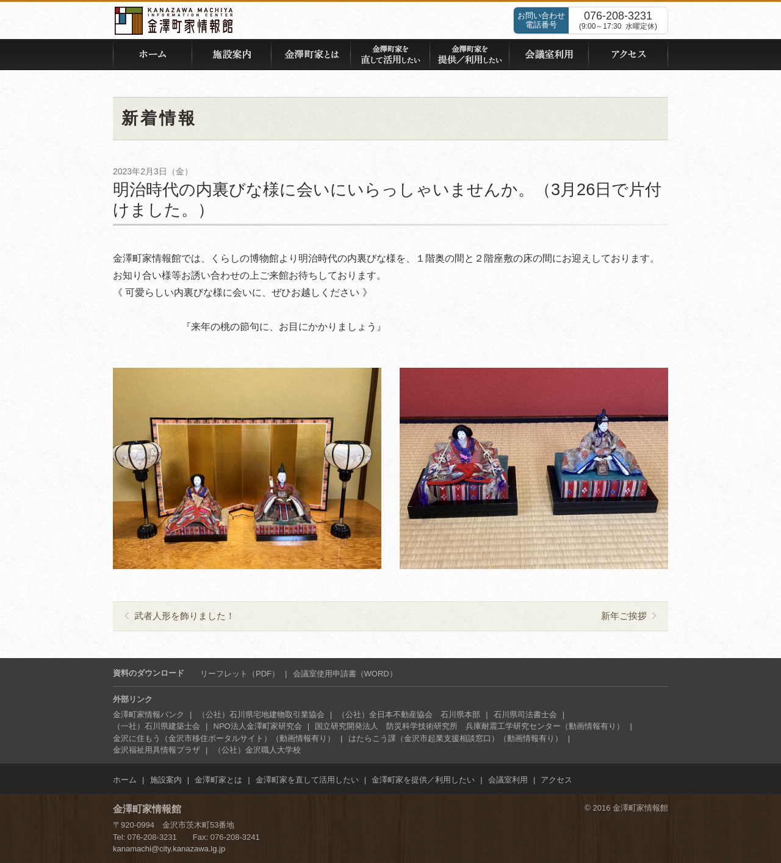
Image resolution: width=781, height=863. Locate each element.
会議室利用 (508, 779)
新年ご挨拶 (624, 616)
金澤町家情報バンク (148, 714)
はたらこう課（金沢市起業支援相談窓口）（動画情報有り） (455, 738)
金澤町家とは (218, 779)
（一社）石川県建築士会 (156, 726)
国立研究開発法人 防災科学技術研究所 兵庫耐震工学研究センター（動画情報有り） (469, 726)
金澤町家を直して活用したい (307, 779)
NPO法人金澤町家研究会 (258, 726)
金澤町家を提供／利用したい (423, 779)
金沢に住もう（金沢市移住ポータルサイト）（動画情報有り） (224, 738)
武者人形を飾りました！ (184, 616)
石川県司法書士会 (525, 714)
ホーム (125, 779)
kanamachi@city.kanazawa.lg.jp (169, 848)
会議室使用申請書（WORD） (345, 673)
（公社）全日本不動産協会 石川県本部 (408, 714)
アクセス (556, 779)
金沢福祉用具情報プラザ (156, 749)
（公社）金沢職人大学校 (257, 749)
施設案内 (166, 779)
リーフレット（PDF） (239, 673)
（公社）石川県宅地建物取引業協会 (261, 714)
